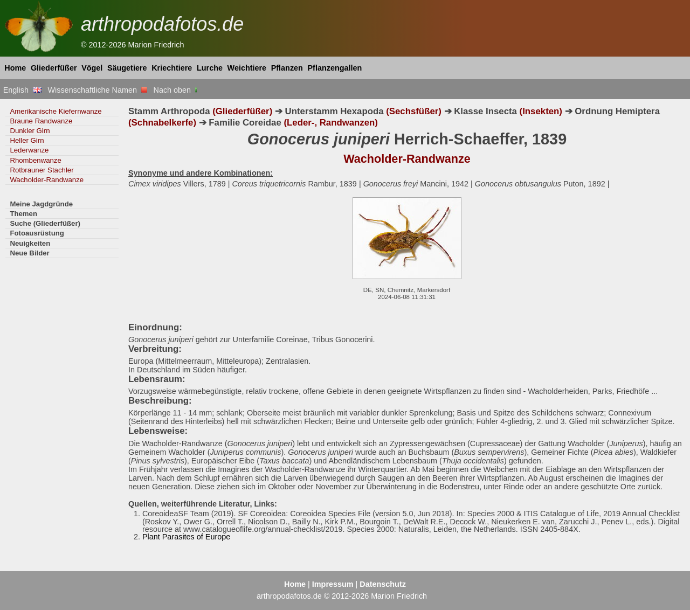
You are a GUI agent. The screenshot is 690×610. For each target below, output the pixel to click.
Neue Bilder (29, 253)
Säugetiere (127, 68)
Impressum (333, 584)
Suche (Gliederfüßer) (45, 223)
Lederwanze (29, 150)
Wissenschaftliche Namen (97, 90)
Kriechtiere (171, 68)
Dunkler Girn (30, 131)
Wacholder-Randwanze (47, 180)
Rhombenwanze (35, 160)
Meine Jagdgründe (41, 204)
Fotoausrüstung (37, 233)
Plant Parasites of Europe (186, 536)
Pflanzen (287, 68)
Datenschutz (383, 584)
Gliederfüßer (54, 68)
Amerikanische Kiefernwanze (55, 111)
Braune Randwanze (41, 121)
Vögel (91, 68)
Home (15, 68)
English (22, 90)
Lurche (210, 68)
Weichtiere (247, 68)
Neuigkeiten (30, 243)
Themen (23, 214)
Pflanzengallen (335, 68)
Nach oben (176, 90)
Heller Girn (27, 140)
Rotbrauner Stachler (41, 170)
